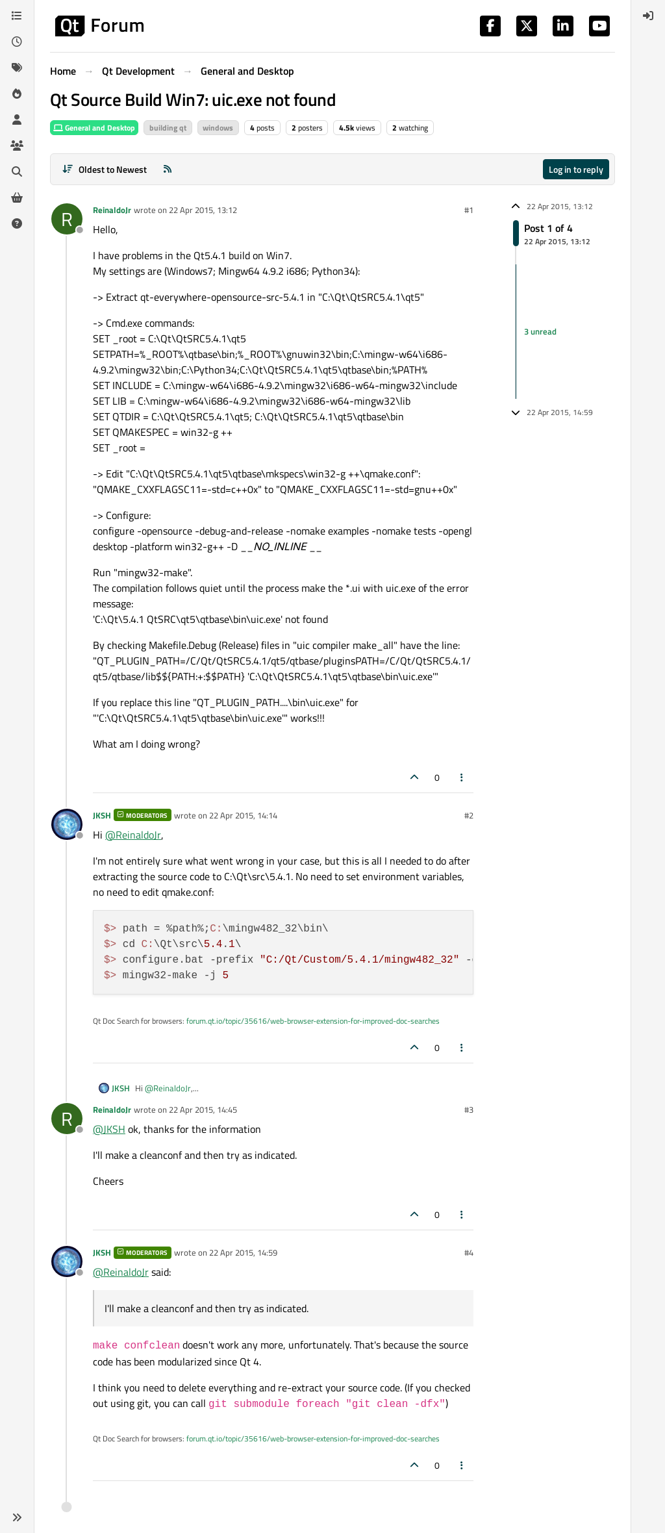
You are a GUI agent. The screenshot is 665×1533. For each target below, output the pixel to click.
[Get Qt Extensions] (17, 197)
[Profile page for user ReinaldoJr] (66, 218)
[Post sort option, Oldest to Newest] (104, 169)
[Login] (648, 15)
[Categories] (17, 15)
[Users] (17, 119)
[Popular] (17, 93)
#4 (468, 1252)
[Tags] (17, 67)
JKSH (102, 815)
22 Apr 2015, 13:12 (203, 209)
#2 (468, 815)
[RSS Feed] (167, 169)
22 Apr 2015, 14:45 (203, 1109)
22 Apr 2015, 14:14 (243, 815)
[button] (17, 1517)
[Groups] (17, 145)
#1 (468, 209)
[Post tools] (462, 777)
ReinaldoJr (112, 209)
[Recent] (17, 41)
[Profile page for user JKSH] (66, 824)
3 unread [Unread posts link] (540, 331)
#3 (468, 1109)
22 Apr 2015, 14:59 (243, 1252)
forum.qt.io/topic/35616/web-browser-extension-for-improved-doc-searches (313, 1021)
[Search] (17, 171)
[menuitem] (648, 15)
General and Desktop (94, 127)
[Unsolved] (17, 223)
